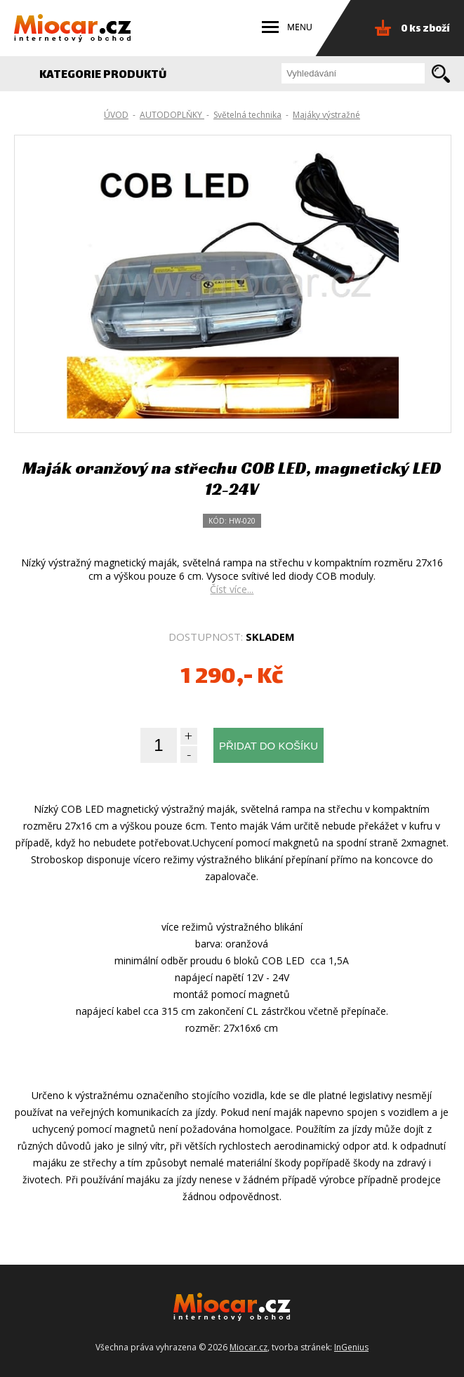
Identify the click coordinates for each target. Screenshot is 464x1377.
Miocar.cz (248, 1347)
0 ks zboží (425, 29)
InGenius (351, 1347)
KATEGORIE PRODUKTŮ (110, 75)
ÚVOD (116, 115)
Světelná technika (247, 115)
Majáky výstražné (326, 115)
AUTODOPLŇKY (172, 115)
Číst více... (231, 589)
